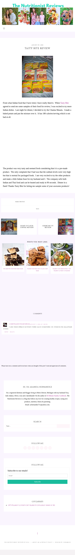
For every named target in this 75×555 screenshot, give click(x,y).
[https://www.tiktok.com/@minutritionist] (37, 448)
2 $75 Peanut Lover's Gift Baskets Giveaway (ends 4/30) (31, 505)
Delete (12, 332)
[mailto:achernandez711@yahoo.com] (50, 448)
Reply (6, 332)
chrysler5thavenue (19, 324)
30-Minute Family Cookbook (56, 396)
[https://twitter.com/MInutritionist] (41, 448)
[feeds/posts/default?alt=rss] (46, 448)
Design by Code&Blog (63, 542)
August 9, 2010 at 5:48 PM (39, 324)
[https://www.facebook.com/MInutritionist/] (33, 448)
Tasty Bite (64, 103)
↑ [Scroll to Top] (37, 533)
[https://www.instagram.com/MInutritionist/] (25, 448)
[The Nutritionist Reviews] (37, 24)
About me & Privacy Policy (42, 542)
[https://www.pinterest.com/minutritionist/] (29, 448)
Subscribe (37, 482)
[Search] (63, 426)
